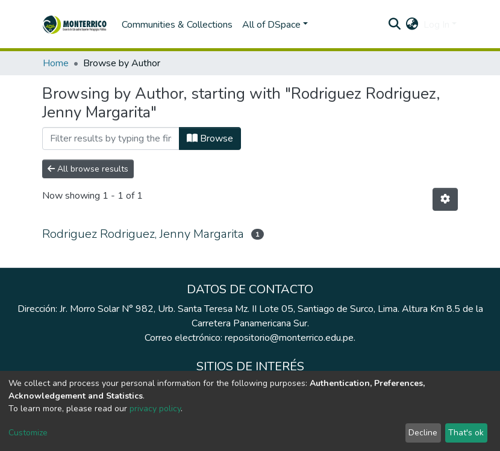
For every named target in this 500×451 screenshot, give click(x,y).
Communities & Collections (177, 24)
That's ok (466, 432)
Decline (422, 432)
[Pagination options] (445, 199)
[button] (412, 24)
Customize (28, 432)
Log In (436, 24)
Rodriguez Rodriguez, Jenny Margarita (143, 234)
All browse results (88, 169)
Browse (210, 138)
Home (56, 63)
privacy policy (155, 408)
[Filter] (111, 138)
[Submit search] (394, 24)
